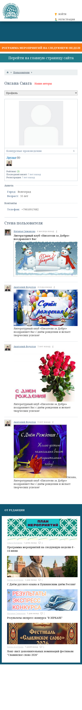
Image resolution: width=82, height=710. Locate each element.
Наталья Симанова (24, 231)
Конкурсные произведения (41, 151)
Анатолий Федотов (25, 287)
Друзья (11, 157)
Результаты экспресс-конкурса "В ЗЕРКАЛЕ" (35, 617)
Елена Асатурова (15, 579)
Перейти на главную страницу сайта (41, 57)
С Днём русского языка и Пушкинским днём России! (41, 584)
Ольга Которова (14, 542)
